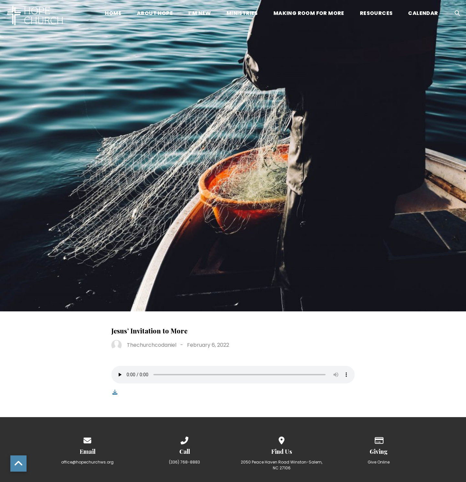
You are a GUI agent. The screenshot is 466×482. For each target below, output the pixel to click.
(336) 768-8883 (184, 462)
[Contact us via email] (87, 439)
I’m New (199, 14)
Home (113, 14)
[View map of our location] (281, 439)
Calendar (423, 14)
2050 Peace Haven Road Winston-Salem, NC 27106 (281, 465)
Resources (376, 14)
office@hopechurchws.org (87, 462)
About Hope (155, 14)
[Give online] (378, 439)
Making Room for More (308, 14)
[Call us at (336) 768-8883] (184, 439)
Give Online (379, 462)
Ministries (242, 14)
